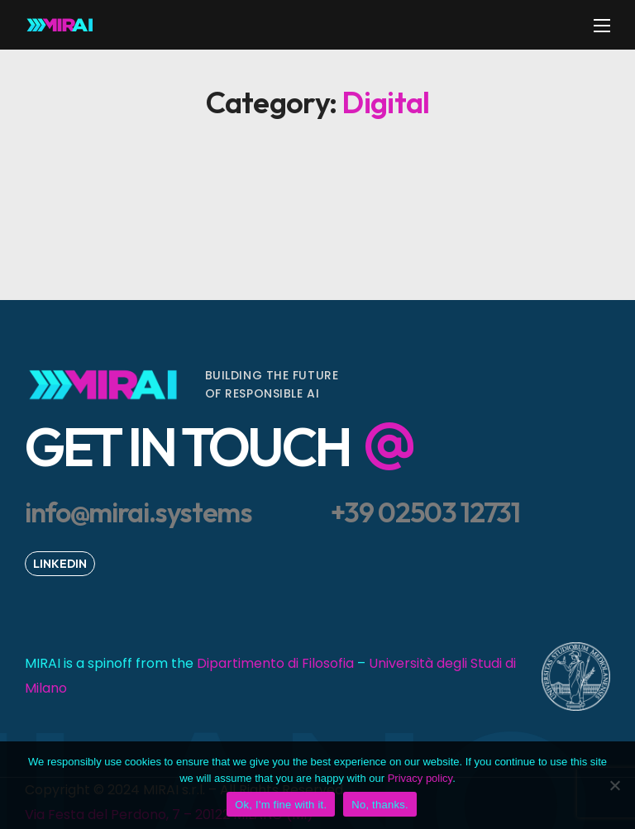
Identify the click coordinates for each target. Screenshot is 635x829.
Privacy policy (420, 778)
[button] (240, 442)
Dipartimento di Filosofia (275, 663)
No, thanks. (379, 804)
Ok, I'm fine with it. (281, 804)
